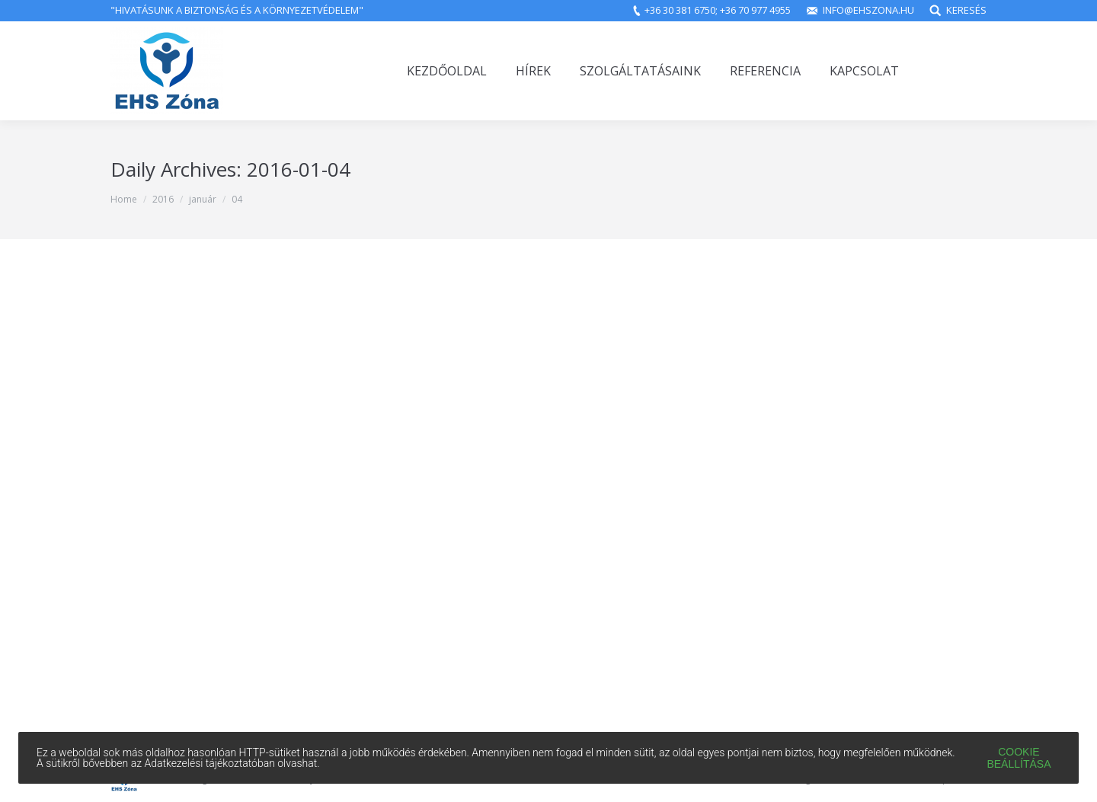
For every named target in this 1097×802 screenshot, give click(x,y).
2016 (163, 199)
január (202, 199)
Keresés (966, 10)
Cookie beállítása (1019, 758)
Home (123, 199)
